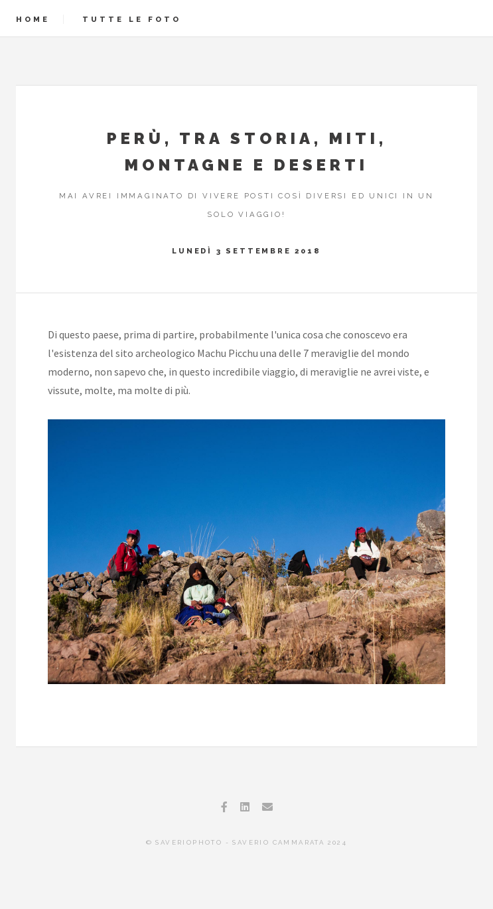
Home (33, 19)
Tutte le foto (131, 19)
